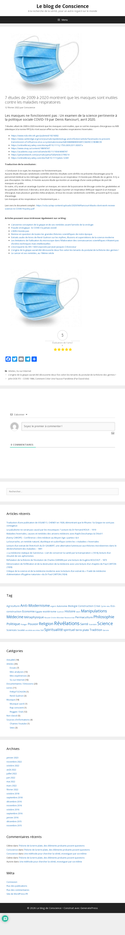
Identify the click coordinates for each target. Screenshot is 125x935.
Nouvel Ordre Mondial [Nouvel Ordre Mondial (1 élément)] (54, 617)
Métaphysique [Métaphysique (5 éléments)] (34, 617)
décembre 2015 (14, 821)
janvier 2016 (12, 817)
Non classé (12, 715)
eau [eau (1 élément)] (108, 606)
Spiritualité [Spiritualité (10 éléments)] (53, 629)
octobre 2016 (13, 809)
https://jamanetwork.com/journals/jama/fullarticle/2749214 (40, 154)
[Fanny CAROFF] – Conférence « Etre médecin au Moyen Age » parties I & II (43, 537)
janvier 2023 (12, 757)
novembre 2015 (14, 825)
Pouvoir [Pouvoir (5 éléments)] (33, 624)
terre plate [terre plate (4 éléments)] (82, 630)
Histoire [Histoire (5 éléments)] (70, 611)
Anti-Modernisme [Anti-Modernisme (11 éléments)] (35, 605)
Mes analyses (17, 671)
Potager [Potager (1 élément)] (24, 624)
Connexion (12, 881)
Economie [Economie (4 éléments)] (28, 611)
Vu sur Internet (23, 371)
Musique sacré (17, 703)
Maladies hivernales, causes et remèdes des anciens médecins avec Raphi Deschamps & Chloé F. (55, 533)
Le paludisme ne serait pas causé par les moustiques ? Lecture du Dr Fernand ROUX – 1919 (51, 529)
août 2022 (11, 769)
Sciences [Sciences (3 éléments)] (12, 630)
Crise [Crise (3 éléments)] (97, 605)
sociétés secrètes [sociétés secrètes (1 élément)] (32, 630)
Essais (13, 667)
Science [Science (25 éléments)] (105, 623)
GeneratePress (89, 908)
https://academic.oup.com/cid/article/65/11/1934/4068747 (39, 151)
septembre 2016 (14, 813)
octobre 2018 (13, 793)
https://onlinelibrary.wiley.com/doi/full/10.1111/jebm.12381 (40, 157)
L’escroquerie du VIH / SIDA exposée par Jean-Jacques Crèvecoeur (43, 246)
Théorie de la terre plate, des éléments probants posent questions (52, 845)
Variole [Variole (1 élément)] (106, 630)
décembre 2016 (14, 801)
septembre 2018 (14, 797)
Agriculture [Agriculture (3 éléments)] (13, 605)
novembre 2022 (14, 761)
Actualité (11, 659)
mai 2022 (11, 781)
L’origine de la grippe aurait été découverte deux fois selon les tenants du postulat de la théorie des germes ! (65, 250)
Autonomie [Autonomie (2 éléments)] (62, 606)
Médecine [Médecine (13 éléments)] (15, 616)
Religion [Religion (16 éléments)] (46, 623)
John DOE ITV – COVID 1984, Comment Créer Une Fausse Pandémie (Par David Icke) (48, 378)
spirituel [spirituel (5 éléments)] (69, 630)
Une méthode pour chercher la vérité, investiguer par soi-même (55, 853)
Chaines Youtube (18, 723)
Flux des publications (17, 885)
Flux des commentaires (18, 889)
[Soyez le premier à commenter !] (68, 426)
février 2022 (12, 789)
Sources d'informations (18, 719)
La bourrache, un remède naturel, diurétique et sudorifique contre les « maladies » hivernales (53, 541)
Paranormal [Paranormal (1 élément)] (69, 617)
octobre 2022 (13, 765)
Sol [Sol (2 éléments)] (42, 630)
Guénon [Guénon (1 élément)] (60, 612)
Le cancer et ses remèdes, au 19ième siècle (32, 253)
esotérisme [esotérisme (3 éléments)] (49, 611)
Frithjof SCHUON (18, 691)
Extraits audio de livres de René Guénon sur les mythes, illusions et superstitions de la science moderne (62, 237)
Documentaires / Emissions (20, 683)
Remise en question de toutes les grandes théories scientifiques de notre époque (51, 234)
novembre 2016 (14, 805)
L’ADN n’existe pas (20, 231)
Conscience (12, 849)
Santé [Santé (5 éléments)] (84, 624)
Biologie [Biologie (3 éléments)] (72, 605)
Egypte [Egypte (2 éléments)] (38, 611)
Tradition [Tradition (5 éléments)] (96, 630)
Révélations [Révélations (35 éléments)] (67, 623)
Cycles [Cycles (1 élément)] (103, 606)
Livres (9, 687)
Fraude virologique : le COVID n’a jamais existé (34, 227)
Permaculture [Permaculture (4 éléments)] (84, 617)
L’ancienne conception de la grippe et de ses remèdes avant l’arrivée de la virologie (52, 224)
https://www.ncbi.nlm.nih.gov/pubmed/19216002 (35, 135)
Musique (11, 699)
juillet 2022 (12, 773)
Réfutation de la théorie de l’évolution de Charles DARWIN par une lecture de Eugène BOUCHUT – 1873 (57, 559)
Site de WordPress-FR (17, 893)
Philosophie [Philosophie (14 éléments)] (103, 616)
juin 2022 (11, 777)
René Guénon (17, 695)
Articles (11, 371)
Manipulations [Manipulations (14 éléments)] (94, 611)
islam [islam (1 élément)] (78, 612)
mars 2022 (12, 785)
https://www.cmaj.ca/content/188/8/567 (30, 148)
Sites (12, 727)
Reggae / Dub (16, 711)
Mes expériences (18, 675)
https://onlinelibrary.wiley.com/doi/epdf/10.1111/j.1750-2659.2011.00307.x (47, 145)
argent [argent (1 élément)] (53, 606)
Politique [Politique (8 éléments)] (13, 623)
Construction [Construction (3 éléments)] (85, 605)
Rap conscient (17, 707)
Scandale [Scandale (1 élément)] (93, 624)
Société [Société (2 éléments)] (21, 630)
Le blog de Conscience (62, 6)
